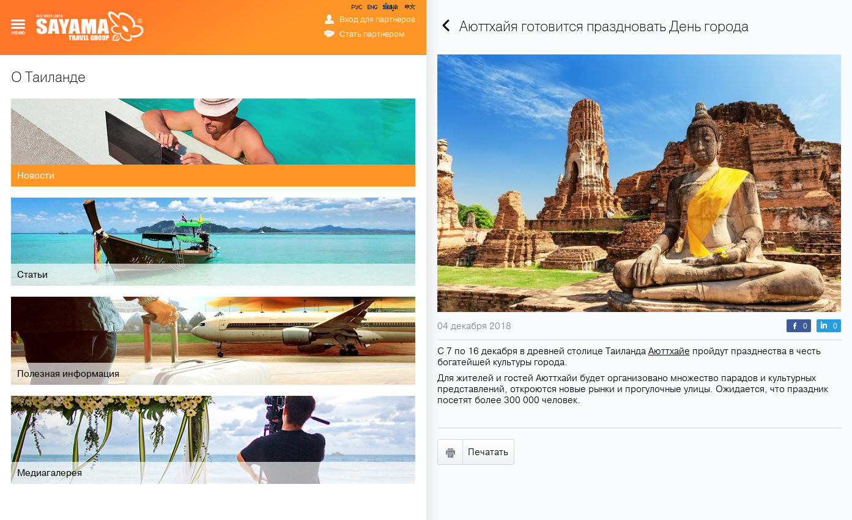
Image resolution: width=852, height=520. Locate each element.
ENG (371, 9)
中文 (409, 9)
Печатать (488, 452)
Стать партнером (371, 34)
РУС (358, 9)
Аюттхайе (669, 351)
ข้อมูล (390, 9)
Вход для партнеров (377, 19)
